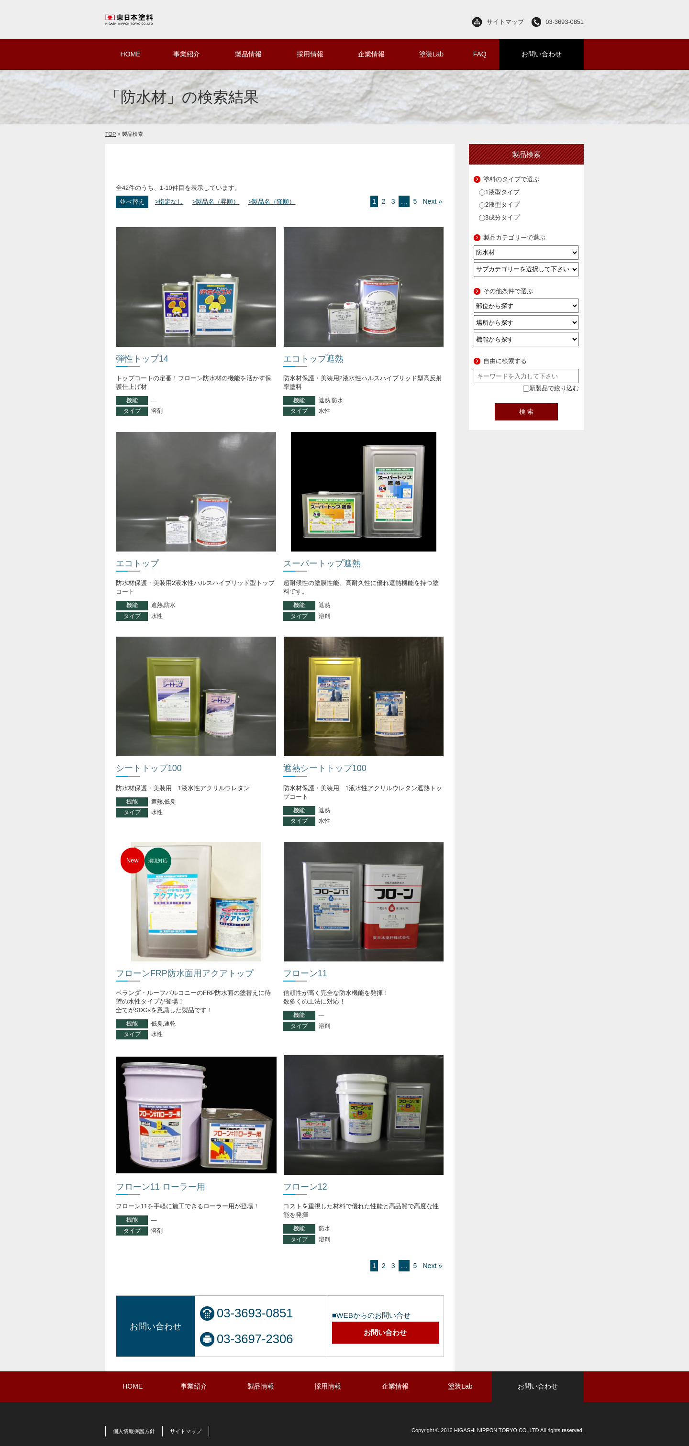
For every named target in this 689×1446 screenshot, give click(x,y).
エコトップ (137, 563)
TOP (110, 134)
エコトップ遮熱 (313, 359)
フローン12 (305, 1187)
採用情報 (310, 54)
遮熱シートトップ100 (325, 768)
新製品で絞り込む (551, 388)
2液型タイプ (499, 204)
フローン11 (305, 973)
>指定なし (169, 201)
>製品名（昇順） (215, 201)
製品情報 (248, 54)
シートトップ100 (149, 768)
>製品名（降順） (271, 201)
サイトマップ (505, 21)
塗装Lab (431, 54)
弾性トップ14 (142, 359)
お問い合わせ (542, 54)
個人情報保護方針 (134, 1431)
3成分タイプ (499, 217)
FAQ (480, 54)
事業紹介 (186, 54)
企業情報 (371, 54)
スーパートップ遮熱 (322, 563)
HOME (131, 54)
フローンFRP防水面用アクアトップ (185, 973)
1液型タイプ (499, 192)
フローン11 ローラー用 (160, 1187)
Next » (432, 201)
